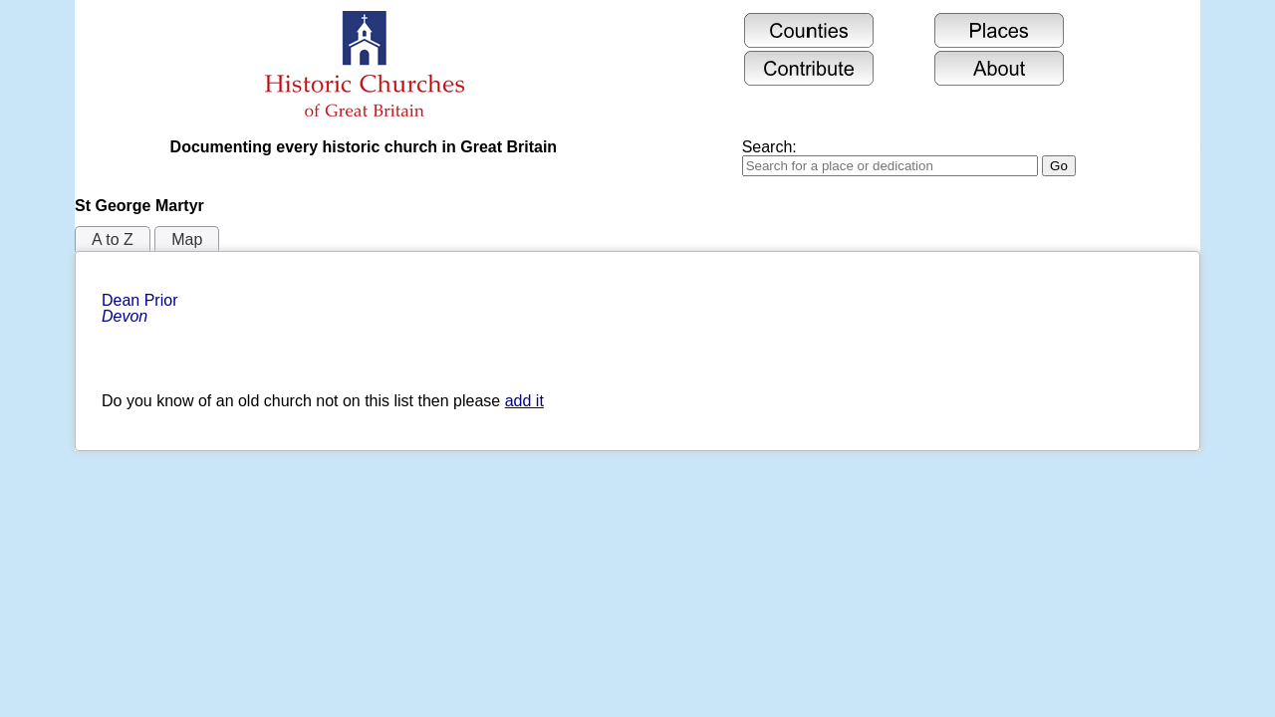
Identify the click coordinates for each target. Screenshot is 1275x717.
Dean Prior (142, 308)
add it (524, 400)
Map (186, 239)
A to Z (112, 239)
